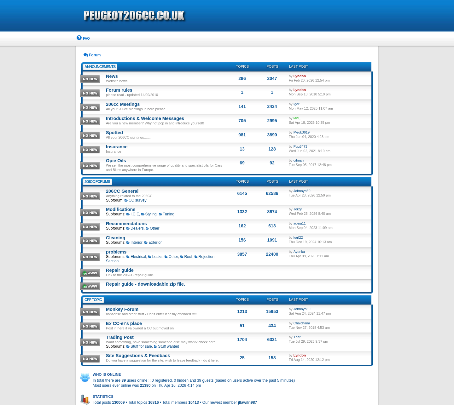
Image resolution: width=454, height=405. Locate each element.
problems (116, 251)
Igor (297, 104)
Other (152, 228)
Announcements (99, 67)
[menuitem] (83, 38)
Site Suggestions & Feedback (138, 355)
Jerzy (298, 209)
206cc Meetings (123, 104)
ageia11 (300, 223)
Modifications (121, 209)
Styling (149, 214)
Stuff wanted (166, 346)
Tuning (166, 214)
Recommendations (126, 223)
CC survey (135, 200)
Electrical (136, 256)
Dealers (135, 228)
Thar (297, 337)
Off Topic (93, 300)
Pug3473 (300, 146)
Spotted (114, 132)
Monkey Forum (122, 309)
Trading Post (120, 337)
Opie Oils (116, 160)
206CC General (122, 191)
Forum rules (119, 90)
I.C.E (132, 214)
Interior (134, 242)
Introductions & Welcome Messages (145, 118)
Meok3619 (302, 132)
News (112, 76)
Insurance (117, 146)
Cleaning (115, 237)
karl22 (298, 237)
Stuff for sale (139, 346)
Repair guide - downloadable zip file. (145, 284)
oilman (299, 160)
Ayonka (299, 252)
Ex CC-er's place (124, 323)
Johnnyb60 (302, 191)
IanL (297, 118)
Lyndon (300, 76)
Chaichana (302, 323)
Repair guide (120, 270)
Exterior (153, 242)
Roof (186, 256)
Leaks (155, 256)
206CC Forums (97, 182)
